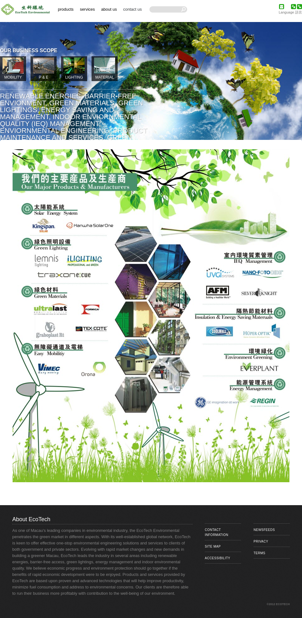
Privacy (261, 541)
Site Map (213, 546)
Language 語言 (290, 12)
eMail (281, 6)
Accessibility (217, 558)
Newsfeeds (264, 530)
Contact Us (132, 9)
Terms (260, 553)
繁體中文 (293, 6)
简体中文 (299, 6)
